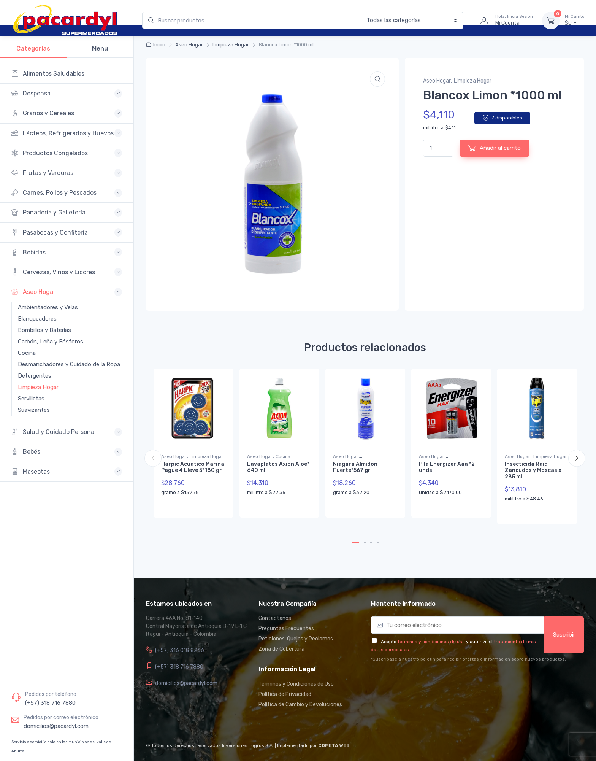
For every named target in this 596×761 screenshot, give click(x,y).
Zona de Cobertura (281, 649)
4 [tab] (378, 542)
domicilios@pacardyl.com (56, 726)
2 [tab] (365, 542)
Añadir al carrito (494, 148)
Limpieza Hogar (38, 387)
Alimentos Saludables (47, 73)
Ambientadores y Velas (48, 307)
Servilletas (31, 398)
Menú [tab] (100, 48)
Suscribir (564, 634)
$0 (575, 20)
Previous (153, 458)
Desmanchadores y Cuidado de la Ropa (63, 364)
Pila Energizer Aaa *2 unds (447, 467)
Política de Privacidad (284, 694)
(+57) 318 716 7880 (50, 702)
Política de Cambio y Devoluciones (300, 704)
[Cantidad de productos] (438, 148)
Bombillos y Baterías (44, 330)
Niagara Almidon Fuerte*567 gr (355, 467)
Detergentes (34, 375)
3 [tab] (371, 542)
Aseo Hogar (189, 45)
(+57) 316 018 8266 (179, 650)
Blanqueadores (37, 318)
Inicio (159, 45)
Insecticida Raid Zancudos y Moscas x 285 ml (533, 470)
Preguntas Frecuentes (286, 628)
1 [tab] (355, 542)
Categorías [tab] (33, 48)
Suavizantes (34, 410)
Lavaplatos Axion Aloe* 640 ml (278, 467)
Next (576, 458)
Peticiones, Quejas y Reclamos (295, 638)
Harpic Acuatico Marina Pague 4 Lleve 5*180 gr (192, 467)
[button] (377, 79)
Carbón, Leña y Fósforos (50, 341)
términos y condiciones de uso (431, 641)
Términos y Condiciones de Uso (296, 684)
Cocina (27, 353)
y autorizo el (479, 641)
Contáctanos (274, 618)
